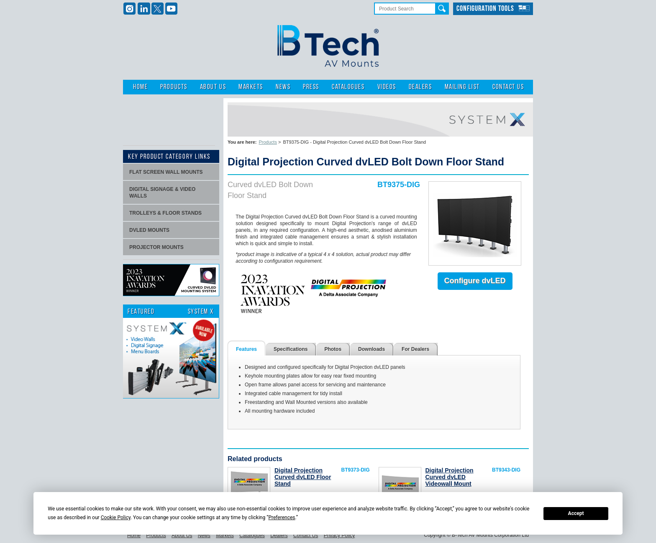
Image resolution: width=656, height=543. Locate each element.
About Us (213, 87)
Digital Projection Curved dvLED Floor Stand (302, 477)
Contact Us (508, 87)
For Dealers (415, 349)
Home (140, 87)
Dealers (420, 87)
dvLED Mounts (149, 230)
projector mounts (156, 247)
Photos (332, 349)
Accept (576, 513)
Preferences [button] (281, 517)
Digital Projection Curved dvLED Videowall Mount (449, 477)
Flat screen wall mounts (166, 172)
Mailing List (462, 87)
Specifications (291, 349)
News (283, 87)
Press (311, 87)
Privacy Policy (339, 535)
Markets (250, 87)
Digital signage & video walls (162, 192)
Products (173, 87)
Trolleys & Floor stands (165, 213)
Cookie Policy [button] (116, 517)
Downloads (371, 349)
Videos (386, 87)
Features (246, 349)
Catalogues (348, 87)
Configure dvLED (475, 281)
